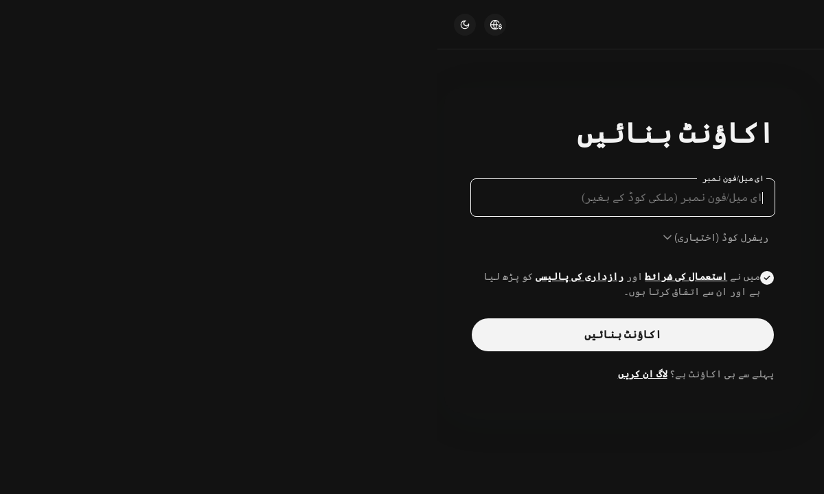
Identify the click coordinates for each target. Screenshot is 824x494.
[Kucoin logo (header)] (772, 24)
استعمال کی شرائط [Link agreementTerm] (248, 276)
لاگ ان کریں (205, 373)
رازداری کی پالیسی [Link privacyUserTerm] (142, 276)
